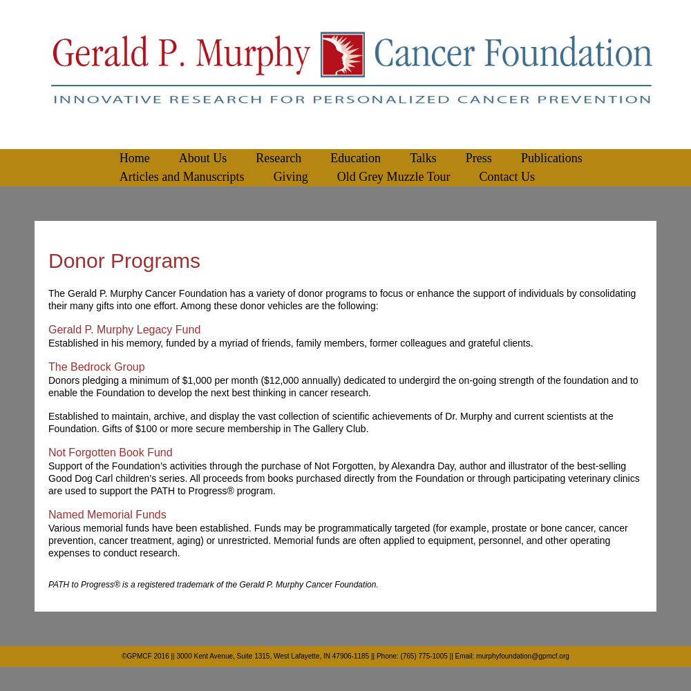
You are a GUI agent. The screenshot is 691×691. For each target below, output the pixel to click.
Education (355, 158)
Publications (552, 158)
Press (479, 158)
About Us (203, 158)
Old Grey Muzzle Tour (394, 177)
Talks (423, 158)
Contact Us (508, 177)
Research (278, 158)
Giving (291, 177)
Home (135, 158)
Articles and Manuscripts (182, 177)
